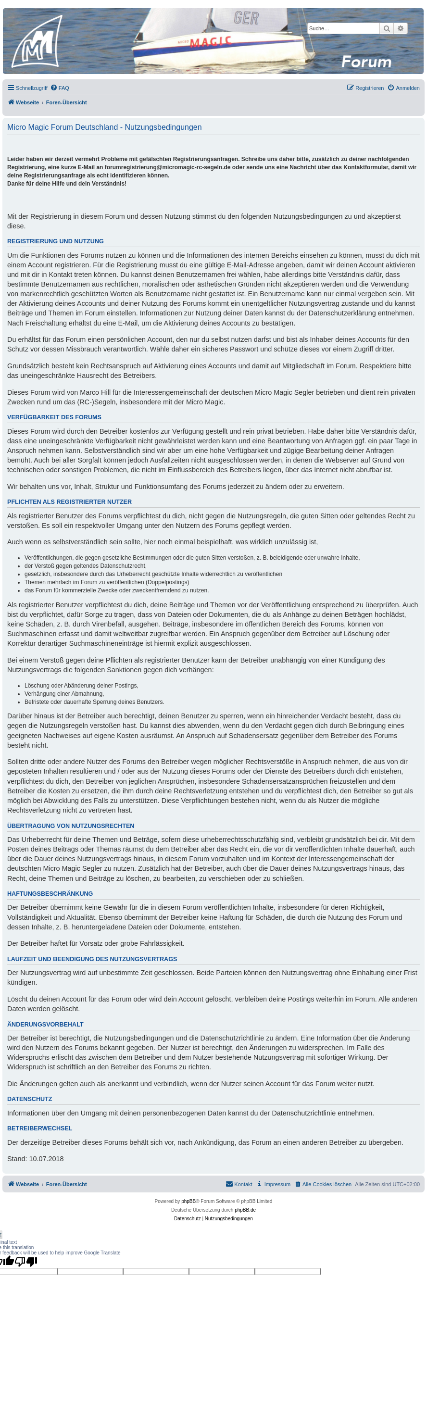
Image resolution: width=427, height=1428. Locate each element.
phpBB (188, 1201)
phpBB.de (245, 1210)
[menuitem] (59, 88)
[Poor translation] (26, 1261)
